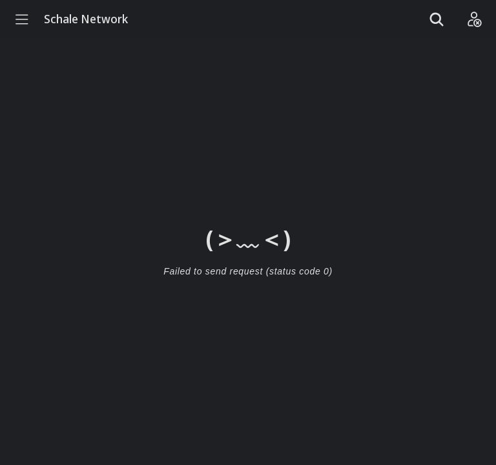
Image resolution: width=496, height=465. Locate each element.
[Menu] (21, 19)
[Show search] (436, 19)
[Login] (474, 19)
